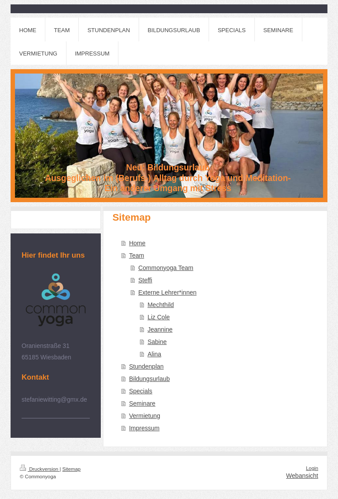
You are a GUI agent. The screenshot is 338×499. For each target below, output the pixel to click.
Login (312, 468)
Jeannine (160, 329)
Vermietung (144, 415)
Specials (140, 391)
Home (137, 243)
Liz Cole (158, 317)
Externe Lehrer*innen (167, 292)
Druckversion (39, 469)
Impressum (144, 428)
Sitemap (71, 469)
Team (136, 255)
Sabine (157, 341)
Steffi (145, 280)
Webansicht (302, 475)
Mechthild (160, 304)
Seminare (142, 403)
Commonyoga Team (165, 267)
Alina (154, 354)
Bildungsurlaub (149, 378)
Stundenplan (146, 366)
